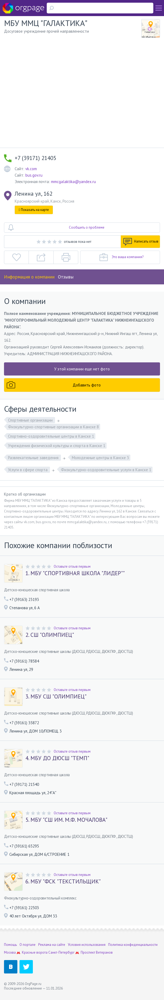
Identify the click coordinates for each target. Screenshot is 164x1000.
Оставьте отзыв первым (72, 566)
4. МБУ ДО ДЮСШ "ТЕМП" (57, 758)
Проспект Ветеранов (97, 952)
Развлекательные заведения (34, 457)
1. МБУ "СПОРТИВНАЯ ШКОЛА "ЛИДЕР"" (75, 573)
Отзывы (65, 277)
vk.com (31, 168)
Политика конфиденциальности (133, 944)
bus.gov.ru (33, 175)
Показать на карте (34, 209)
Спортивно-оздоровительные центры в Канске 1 (51, 436)
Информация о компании (29, 277)
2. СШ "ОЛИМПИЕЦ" (49, 635)
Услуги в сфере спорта (28, 469)
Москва (10, 952)
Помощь (10, 944)
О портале (27, 944)
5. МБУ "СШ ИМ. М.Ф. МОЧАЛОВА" (66, 820)
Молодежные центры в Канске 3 (100, 457)
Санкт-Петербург (61, 952)
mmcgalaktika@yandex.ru (73, 181)
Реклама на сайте (51, 944)
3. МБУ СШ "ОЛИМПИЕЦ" (56, 697)
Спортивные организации (31, 420)
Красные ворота (35, 952)
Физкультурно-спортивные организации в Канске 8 (53, 426)
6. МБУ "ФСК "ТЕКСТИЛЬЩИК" (63, 881)
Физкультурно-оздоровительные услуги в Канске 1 (106, 469)
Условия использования (87, 944)
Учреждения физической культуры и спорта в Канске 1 (56, 445)
